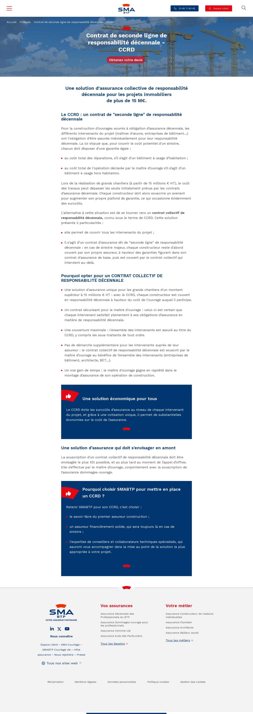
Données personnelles (122, 691)
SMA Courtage (70, 653)
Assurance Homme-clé (116, 639)
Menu (9, 8)
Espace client (220, 8)
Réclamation (55, 691)
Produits (25, 22)
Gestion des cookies (193, 691)
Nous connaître (61, 645)
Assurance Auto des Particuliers (121, 645)
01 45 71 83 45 (186, 8)
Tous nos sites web (62, 672)
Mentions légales (85, 691)
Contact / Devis (99, 711)
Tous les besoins (113, 652)
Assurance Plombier (179, 631)
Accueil (11, 22)
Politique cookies (158, 691)
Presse (81, 664)
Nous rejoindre (63, 664)
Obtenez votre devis (125, 60)
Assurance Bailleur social (182, 641)
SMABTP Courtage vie (56, 658)
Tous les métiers (178, 649)
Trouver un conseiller (125, 711)
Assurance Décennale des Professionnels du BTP (117, 624)
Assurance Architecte (180, 636)
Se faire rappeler (152, 711)
